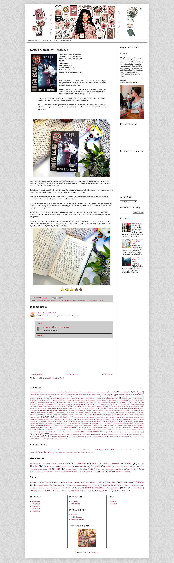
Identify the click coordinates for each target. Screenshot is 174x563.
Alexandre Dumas (35, 449)
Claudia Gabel (91, 400)
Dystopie (79, 482)
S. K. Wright (73, 429)
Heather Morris (42, 408)
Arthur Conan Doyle (65, 449)
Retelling (68, 488)
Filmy (55, 40)
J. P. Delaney (90, 408)
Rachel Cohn (126, 425)
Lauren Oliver (121, 417)
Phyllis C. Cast (98, 425)
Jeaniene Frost (44, 410)
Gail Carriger (51, 406)
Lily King (98, 419)
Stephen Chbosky (137, 432)
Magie (74, 300)
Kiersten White (122, 414)
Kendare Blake (110, 414)
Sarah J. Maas (137, 429)
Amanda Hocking (72, 394)
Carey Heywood (35, 398)
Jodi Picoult (127, 410)
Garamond (117, 466)
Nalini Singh (95, 423)
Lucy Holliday (41, 421)
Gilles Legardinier (97, 406)
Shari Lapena (69, 432)
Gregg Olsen (138, 406)
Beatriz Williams (66, 396)
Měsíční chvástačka (77, 519)
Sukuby (139, 488)
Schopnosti (115, 488)
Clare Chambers (80, 400)
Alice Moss (33, 394)
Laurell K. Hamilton (66, 300)
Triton (95, 471)
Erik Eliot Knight (112, 404)
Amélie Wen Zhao (95, 394)
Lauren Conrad (77, 417)
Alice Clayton (137, 392)
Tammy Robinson (108, 434)
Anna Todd (138, 394)
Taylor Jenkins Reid (120, 434)
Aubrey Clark (45, 396)
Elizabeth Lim (40, 404)
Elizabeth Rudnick (50, 404)
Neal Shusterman (106, 423)
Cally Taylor (127, 396)
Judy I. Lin (88, 412)
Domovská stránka (33, 40)
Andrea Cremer (106, 394)
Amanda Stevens (83, 394)
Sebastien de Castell (58, 432)
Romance (78, 488)
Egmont (46, 466)
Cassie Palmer (90, 398)
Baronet (81, 463)
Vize (65, 490)
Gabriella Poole (41, 406)
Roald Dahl (90, 427)
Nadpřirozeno (106, 485)
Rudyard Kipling (86, 452)
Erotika (122, 482)
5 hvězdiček (36, 511)
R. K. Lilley (109, 425)
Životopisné (125, 490)
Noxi (135, 469)
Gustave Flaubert (137, 449)
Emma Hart (89, 404)
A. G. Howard (34, 392)
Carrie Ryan (79, 398)
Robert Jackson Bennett (124, 427)
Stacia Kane (116, 432)
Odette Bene (33, 425)
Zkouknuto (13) (137, 224)
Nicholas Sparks (118, 423)
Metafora (108, 469)
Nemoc (126, 485)
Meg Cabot (54, 423)
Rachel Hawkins (137, 425)
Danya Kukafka (41, 402)
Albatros (41, 463)
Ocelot (141, 469)
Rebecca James (45, 427)
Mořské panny (87, 485)
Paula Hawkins (59, 425)
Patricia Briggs (45, 425)
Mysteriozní (96, 485)
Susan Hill (75, 434)
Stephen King (37, 434)
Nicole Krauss (138, 423)
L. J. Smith (43, 417)
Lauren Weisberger (133, 417)
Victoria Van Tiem (135, 436)
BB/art (68, 463)
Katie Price (88, 414)
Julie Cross (97, 412)
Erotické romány (110, 482)
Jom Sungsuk (60, 412)
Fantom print (67, 466)
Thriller (33, 491)
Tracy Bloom (80, 436)
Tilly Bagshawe (61, 436)
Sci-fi (125, 488)
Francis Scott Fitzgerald (124, 449)
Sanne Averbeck (104, 429)
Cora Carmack (112, 400)
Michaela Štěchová (75, 423)
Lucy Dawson (135, 419)
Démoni (88, 482)
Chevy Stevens (137, 398)
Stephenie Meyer (55, 434)
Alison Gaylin (51, 394)
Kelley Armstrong (99, 414)
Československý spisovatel (122, 471)
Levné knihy (89, 469)
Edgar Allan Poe (105, 449)
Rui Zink (47, 429)
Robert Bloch (99, 427)
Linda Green (106, 419)
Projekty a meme (66, 40)
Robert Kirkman (139, 428)
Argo (60, 463)
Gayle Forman (61, 406)
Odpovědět (39, 319)
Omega (37, 471)
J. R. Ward (100, 408)
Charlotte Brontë (90, 449)
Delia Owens (105, 402)
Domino (34, 466)
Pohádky (32, 488)
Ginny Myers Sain (118, 406)
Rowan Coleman (37, 429)
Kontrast (68, 469)
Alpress (48, 463)
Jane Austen (44, 452)
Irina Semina (63, 408)
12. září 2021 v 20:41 (49, 313)
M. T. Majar (67, 421)
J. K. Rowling (81, 408)
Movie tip (113, 501)
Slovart (75, 471)
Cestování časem (44, 482)
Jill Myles (89, 410)
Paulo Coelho (69, 425)
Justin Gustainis (107, 412)
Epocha (52, 300)
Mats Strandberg (126, 421)
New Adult (133, 485)
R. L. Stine (118, 425)
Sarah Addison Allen (124, 429)
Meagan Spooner (44, 423)
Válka (85, 490)
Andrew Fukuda (118, 394)
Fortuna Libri (81, 466)
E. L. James (122, 402)
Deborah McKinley (95, 402)
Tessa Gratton (51, 436)
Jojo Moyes (50, 412)
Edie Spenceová (133, 402)
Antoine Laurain (54, 449)
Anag (54, 463)
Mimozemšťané (78, 485)
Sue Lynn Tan (66, 434)
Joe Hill (136, 410)
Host (124, 466)
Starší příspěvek (107, 374)
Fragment (96, 466)
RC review (74, 501)
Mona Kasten (86, 423)
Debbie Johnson (84, 402)
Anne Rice (44, 449)
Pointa (55, 471)
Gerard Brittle (86, 406)
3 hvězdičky (39, 300)
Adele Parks (60, 392)
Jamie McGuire (134, 408)
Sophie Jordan (79, 432)
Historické (39, 485)
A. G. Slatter (52, 392)
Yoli (109, 471)
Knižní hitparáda (76, 517)
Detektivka (55, 482)
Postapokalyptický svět (56, 488)
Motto (129, 469)
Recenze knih (47, 40)
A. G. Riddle (43, 392)
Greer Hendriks (129, 406)
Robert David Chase (110, 427)
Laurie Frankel (39, 419)
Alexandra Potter (125, 392)
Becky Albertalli (89, 396)
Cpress (140, 463)
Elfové (100, 482)
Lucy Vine (49, 421)
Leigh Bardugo (58, 419)
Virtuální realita (58, 490)
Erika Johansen (124, 404)
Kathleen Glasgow (78, 414)
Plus (50, 471)
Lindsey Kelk (115, 419)
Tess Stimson (40, 436)
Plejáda (45, 471)
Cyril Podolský (122, 400)
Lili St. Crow (89, 419)
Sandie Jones (93, 429)
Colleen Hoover (101, 400)
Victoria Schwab (124, 436)
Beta (94, 463)
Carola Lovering (46, 398)
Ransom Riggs (34, 427)
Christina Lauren (45, 400)
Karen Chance (130, 412)
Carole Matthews (57, 398)
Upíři (87, 300)
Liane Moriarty (68, 419)
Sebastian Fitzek (46, 432)
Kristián (74, 469)
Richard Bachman (56, 427)
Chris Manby (34, 400)
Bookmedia (106, 463)
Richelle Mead (68, 428)
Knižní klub (54, 469)
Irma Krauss (72, 408)
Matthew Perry (138, 421)
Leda (80, 469)
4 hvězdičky (36, 509)
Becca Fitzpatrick (78, 396)
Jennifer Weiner (57, 410)
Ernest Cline (135, 404)
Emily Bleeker (61, 404)
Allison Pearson (61, 394)
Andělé (32, 482)
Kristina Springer (134, 414)
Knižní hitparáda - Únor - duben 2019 (137, 241)
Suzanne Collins (85, 434)
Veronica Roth (102, 436)
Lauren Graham (101, 417)
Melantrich (100, 469)
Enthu (40, 313)
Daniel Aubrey (133, 400)
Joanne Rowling (118, 410)
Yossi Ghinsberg (53, 438)
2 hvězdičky (36, 504)
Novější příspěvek (36, 374)
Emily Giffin (70, 404)
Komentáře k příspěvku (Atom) (54, 378)
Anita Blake (46, 300)
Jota (138, 466)
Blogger (95, 552)
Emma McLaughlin (99, 404)
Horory (47, 485)
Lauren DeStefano (89, 417)
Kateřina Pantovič (67, 414)
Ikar (131, 466)
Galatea (108, 466)
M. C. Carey (58, 421)
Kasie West (57, 414)
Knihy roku (74, 514)
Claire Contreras (69, 400)
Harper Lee (33, 408)
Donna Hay (113, 402)
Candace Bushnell (137, 396)
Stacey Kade (106, 432)
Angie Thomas (128, 394)
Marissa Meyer (114, 421)
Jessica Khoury (80, 410)
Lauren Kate (110, 417)
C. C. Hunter (109, 396)
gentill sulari (62, 438)
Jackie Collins (113, 408)
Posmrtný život (42, 488)
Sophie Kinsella (93, 432)
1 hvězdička (36, 501)
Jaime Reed (123, 408)
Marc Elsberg (87, 421)
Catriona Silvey (101, 398)
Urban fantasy (93, 300)
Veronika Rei (113, 436)
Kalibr (32, 469)
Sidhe (132, 488)
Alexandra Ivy (111, 392)
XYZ (102, 471)
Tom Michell (72, 436)
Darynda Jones (51, 402)
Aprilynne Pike (34, 396)
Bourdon (115, 463)
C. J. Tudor (119, 396)
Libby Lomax (80, 419)
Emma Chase (79, 404)
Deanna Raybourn (73, 402)
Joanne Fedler (107, 410)
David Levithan (62, 402)
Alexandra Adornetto (88, 392)
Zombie (116, 491)
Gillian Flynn (108, 406)
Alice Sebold (42, 394)
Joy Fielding (79, 412)
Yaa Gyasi (44, 438)
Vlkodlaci (100, 300)
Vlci (69, 490)
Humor (56, 485)
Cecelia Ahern (112, 398)
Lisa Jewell (125, 419)
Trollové (42, 490)
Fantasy (58, 300)
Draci (63, 482)
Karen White (49, 414)
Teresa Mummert (133, 434)
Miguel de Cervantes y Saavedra (63, 452)
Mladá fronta (118, 469)
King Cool (39, 469)
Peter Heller (78, 425)
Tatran (89, 471)
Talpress (82, 471)
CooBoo (127, 463)
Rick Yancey (81, 427)
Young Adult (101, 490)
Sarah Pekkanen (34, 432)
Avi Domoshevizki (55, 396)
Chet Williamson (126, 398)
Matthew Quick (34, 423)
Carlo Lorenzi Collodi (78, 449)
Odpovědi (41, 323)
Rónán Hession (55, 429)
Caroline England (69, 398)
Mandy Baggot (77, 421)
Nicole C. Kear (129, 423)
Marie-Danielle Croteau (100, 421)
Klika (45, 469)
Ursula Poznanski (91, 436)
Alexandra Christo (100, 392)
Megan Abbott (64, 423)
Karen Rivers (40, 414)
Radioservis (68, 471)
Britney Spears (99, 396)
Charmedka (47, 327)
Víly (90, 491)
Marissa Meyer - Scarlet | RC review (137, 259)
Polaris (61, 471)
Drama (70, 482)
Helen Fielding (52, 408)
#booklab (33, 463)
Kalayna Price (119, 412)
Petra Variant (87, 425)
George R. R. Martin (74, 406)
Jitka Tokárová (98, 410)
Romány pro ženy (94, 487)
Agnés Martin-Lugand (73, 392)
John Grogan (40, 412)
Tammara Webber (96, 434)
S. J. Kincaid (65, 429)
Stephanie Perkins (126, 432)
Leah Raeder (48, 419)
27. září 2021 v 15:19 (62, 327)
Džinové (94, 482)
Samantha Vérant (83, 429)
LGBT (61, 485)
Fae (130, 482)
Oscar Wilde (77, 452)
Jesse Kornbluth (69, 410)
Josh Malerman (70, 412)
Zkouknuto (113, 504)
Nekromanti (117, 485)
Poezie (140, 485)
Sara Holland (113, 429)
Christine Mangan (57, 400)
